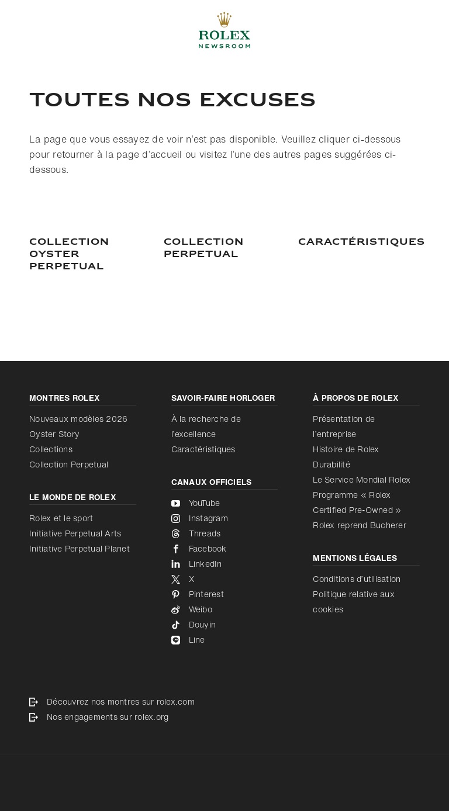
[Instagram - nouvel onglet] (224, 518)
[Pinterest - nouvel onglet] (224, 594)
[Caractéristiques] (359, 242)
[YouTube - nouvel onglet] (224, 503)
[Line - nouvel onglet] (224, 639)
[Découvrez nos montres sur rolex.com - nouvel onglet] (224, 701)
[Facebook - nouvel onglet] (224, 548)
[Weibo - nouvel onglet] (224, 609)
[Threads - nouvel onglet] (224, 533)
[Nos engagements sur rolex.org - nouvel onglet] (224, 717)
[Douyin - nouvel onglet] (224, 624)
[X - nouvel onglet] (224, 579)
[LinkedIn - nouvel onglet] (224, 563)
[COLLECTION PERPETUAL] (224, 248)
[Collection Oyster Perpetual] (90, 254)
